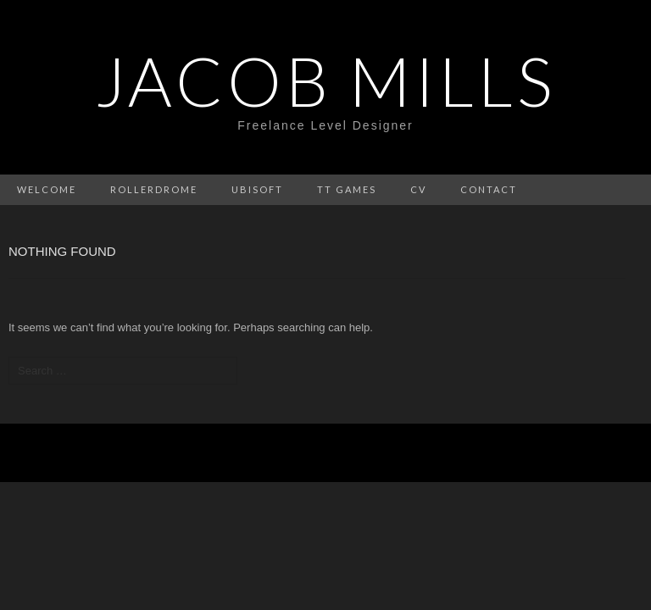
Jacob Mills (325, 80)
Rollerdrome (154, 189)
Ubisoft (257, 189)
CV (418, 189)
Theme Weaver (500, 452)
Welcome (46, 189)
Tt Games (346, 189)
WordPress (285, 452)
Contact (488, 189)
